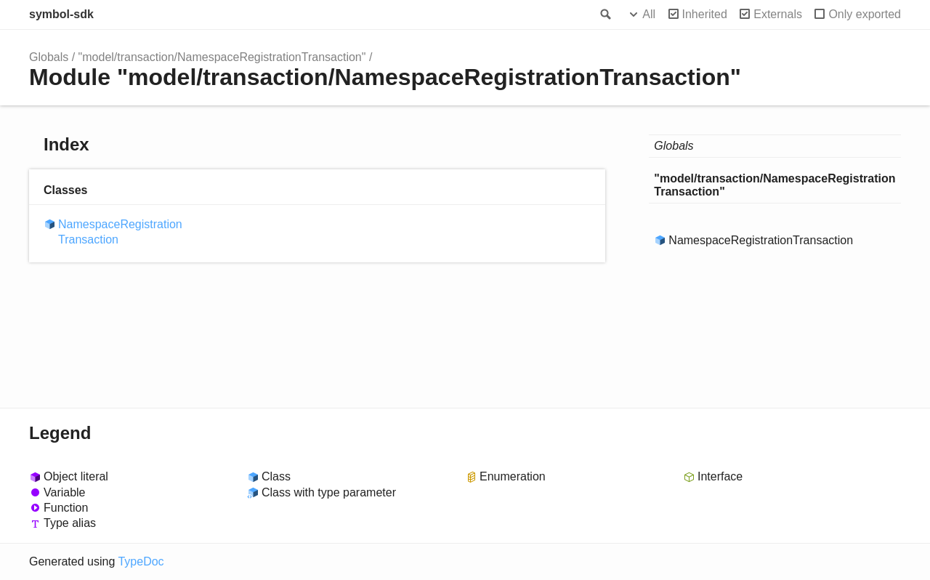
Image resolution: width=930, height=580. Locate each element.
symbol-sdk (61, 14)
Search (604, 14)
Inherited (704, 14)
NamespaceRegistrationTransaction (120, 232)
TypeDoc (140, 561)
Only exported (864, 14)
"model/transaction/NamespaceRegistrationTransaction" (222, 57)
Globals (48, 57)
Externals (777, 14)
